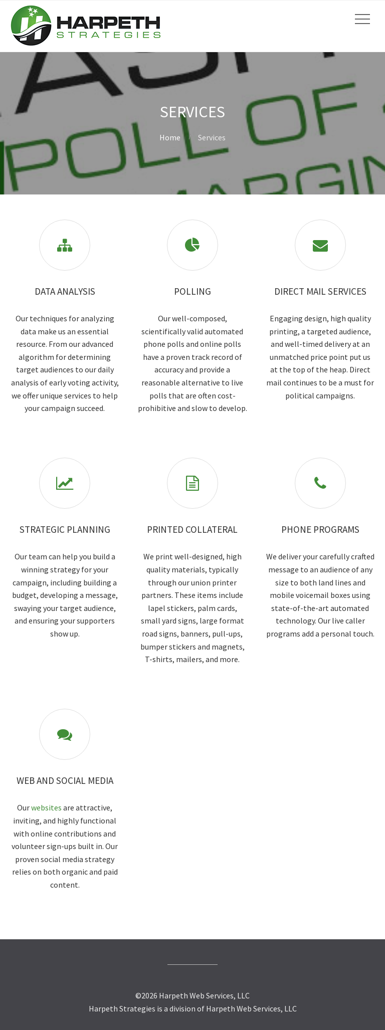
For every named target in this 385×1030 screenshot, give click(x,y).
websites (46, 807)
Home (169, 137)
